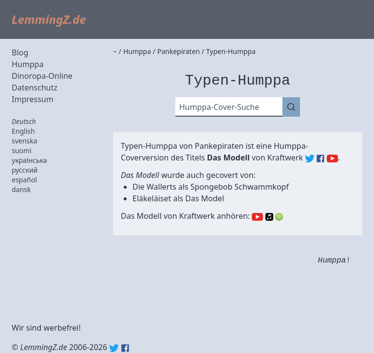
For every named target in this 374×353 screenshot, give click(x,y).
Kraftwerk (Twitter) (310, 158)
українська (29, 160)
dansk (21, 189)
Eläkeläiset (151, 198)
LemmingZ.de (49, 19)
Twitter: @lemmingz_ (114, 348)
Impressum (33, 99)
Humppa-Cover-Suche (219, 107)
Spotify (279, 217)
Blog (20, 52)
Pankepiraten (219, 146)
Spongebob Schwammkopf (239, 186)
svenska (24, 140)
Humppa (27, 64)
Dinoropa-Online (42, 76)
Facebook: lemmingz (125, 348)
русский (24, 170)
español (24, 179)
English (23, 131)
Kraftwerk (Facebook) (320, 158)
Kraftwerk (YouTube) (332, 158)
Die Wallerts (154, 186)
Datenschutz (34, 87)
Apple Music (269, 217)
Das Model (204, 198)
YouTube (257, 217)
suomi (22, 150)
